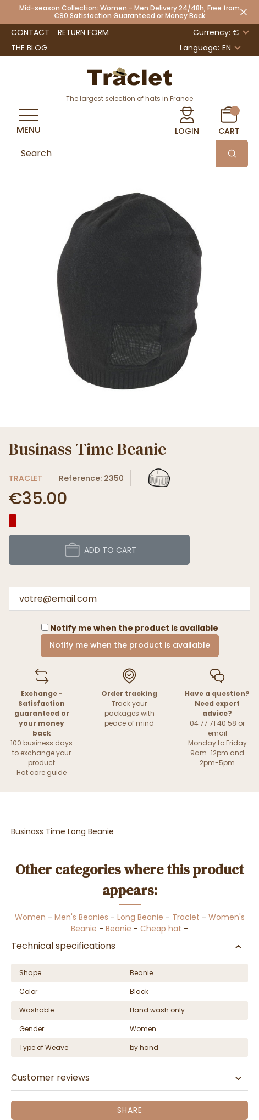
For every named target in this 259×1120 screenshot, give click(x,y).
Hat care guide (41, 772)
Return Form (83, 32)
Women (30, 917)
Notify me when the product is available (129, 645)
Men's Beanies (81, 917)
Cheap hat (160, 928)
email (217, 733)
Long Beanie (140, 917)
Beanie (118, 928)
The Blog (29, 47)
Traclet (25, 478)
